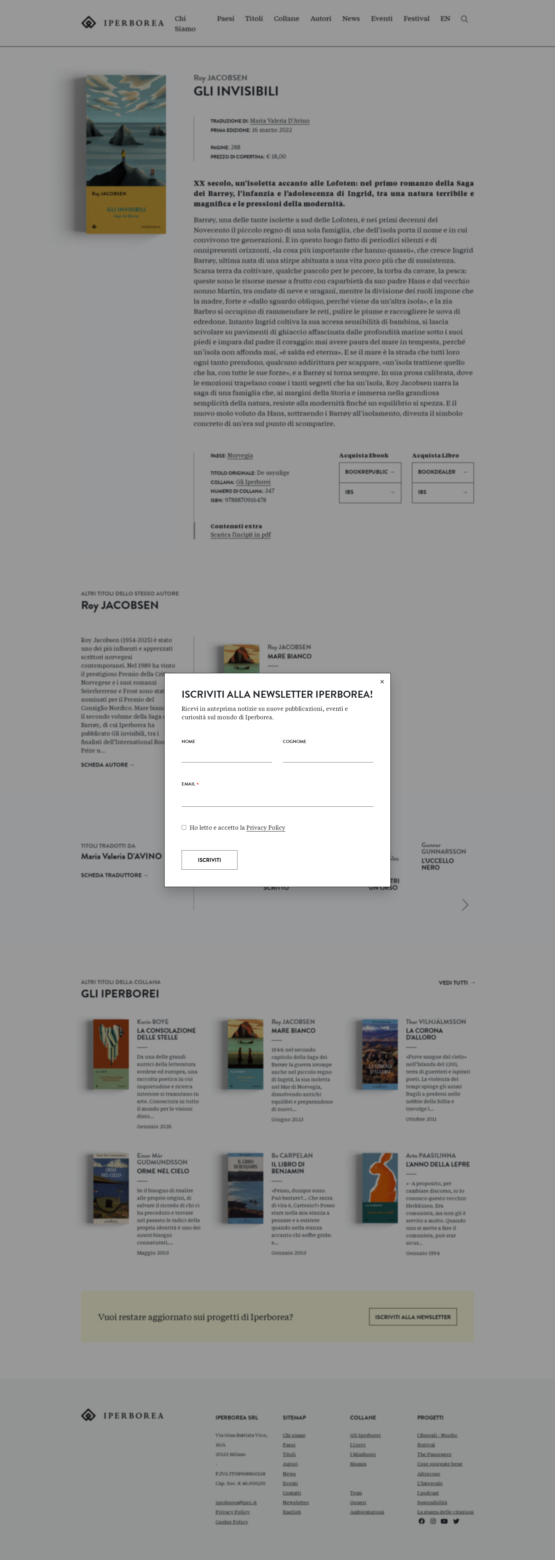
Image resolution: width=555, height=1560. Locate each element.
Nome (188, 742)
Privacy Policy (265, 827)
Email (190, 785)
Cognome (295, 742)
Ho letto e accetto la (233, 827)
